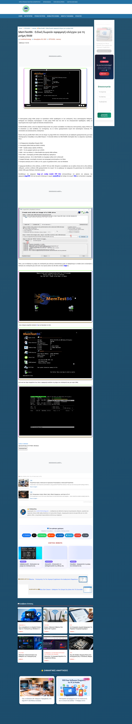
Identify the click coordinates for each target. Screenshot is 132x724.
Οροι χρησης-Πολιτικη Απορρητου (29, 2)
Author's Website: (23, 443)
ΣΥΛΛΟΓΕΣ (78, 16)
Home (20, 16)
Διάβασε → (21, 631)
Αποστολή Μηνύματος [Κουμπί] (104, 115)
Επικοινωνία (47, 2)
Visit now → (104, 73)
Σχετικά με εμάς (72, 2)
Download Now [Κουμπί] (23, 448)
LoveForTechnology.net (42, 511)
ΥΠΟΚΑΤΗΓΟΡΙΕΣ (40, 16)
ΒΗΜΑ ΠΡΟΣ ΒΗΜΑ (53, 16)
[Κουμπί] (85, 535)
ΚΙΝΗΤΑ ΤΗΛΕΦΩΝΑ (67, 16)
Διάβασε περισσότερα (104, 50)
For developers (59, 2)
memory (58, 39)
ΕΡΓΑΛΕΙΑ (52, 39)
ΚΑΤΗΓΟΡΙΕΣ (28, 16)
